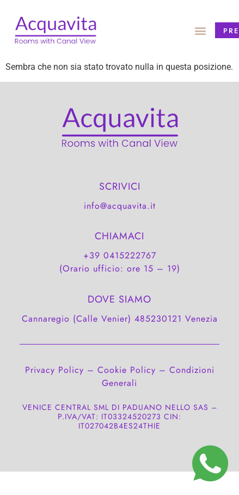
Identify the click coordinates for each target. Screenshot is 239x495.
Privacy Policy (54, 370)
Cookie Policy (126, 370)
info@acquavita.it (120, 206)
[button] (200, 30)
